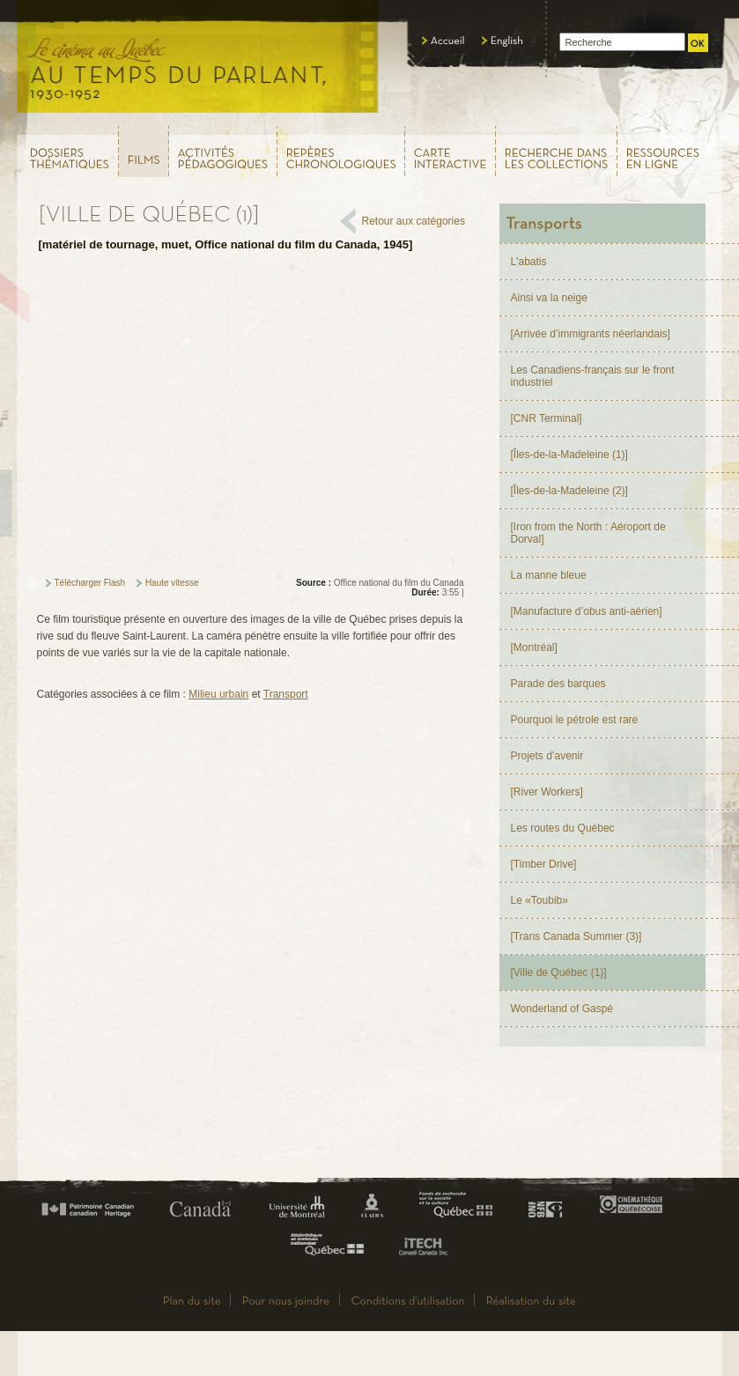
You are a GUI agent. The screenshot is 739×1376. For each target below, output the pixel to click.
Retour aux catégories (413, 221)
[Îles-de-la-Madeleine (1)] (569, 454)
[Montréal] (534, 647)
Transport (285, 694)
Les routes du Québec (563, 828)
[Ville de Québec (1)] (559, 972)
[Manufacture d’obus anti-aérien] (586, 611)
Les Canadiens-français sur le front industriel (593, 376)
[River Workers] (547, 792)
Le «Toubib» (539, 900)
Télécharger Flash (90, 583)
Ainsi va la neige (549, 298)
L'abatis (529, 261)
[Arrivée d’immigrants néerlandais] (590, 334)
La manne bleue (549, 575)
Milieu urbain (218, 694)
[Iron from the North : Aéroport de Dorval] (588, 533)
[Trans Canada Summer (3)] (576, 936)
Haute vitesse (172, 583)
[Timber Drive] (544, 864)
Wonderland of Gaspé (562, 1008)
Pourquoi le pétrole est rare (575, 720)
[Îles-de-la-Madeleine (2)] (569, 491)
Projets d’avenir (547, 756)
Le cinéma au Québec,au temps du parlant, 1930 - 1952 (198, 61)
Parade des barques (558, 683)
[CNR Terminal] (546, 418)
